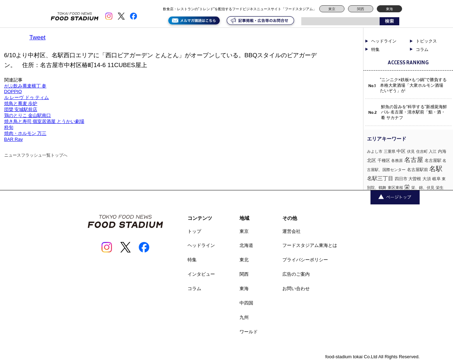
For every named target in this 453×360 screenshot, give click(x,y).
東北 (244, 259)
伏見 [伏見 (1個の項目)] (411, 151)
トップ (194, 231)
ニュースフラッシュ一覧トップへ (35, 155)
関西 (360, 9)
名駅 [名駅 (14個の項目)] (435, 168)
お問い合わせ (296, 288)
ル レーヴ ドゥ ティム (26, 97)
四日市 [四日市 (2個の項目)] (401, 178)
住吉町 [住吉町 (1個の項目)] (422, 151)
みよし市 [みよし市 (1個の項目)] (374, 151)
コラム (422, 49)
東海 (389, 9)
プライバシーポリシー (305, 259)
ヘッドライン (383, 41)
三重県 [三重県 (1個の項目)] (389, 151)
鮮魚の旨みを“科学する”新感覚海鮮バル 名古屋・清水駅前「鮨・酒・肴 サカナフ (414, 112)
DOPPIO (13, 91)
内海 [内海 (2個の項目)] (442, 151)
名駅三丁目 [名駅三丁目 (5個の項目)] (380, 178)
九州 (244, 317)
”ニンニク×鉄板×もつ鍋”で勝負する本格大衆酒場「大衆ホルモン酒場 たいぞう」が (413, 85)
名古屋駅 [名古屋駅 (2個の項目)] (433, 160)
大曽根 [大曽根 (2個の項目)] (414, 178)
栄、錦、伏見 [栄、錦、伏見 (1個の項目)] (422, 187)
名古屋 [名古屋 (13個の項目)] (413, 159)
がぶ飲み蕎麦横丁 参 (25, 86)
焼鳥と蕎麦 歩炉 (21, 103)
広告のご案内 (296, 274)
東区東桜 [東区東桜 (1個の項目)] (395, 187)
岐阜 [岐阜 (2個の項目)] (436, 178)
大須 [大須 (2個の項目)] (426, 178)
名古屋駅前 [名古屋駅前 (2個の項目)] (417, 169)
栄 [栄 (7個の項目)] (407, 187)
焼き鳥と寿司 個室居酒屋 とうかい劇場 (44, 121)
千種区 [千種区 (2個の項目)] (384, 160)
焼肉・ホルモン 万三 (25, 133)
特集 (375, 49)
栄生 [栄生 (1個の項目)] (440, 187)
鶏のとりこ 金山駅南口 (27, 115)
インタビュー (201, 274)
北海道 (246, 245)
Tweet (37, 37)
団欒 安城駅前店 (21, 109)
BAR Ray (13, 139)
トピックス (426, 41)
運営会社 (291, 231)
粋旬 (8, 127)
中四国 (246, 303)
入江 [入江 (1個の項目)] (432, 151)
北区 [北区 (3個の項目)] (371, 160)
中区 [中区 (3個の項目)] (401, 151)
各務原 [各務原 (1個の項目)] (397, 160)
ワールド (248, 331)
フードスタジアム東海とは (309, 245)
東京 (331, 9)
